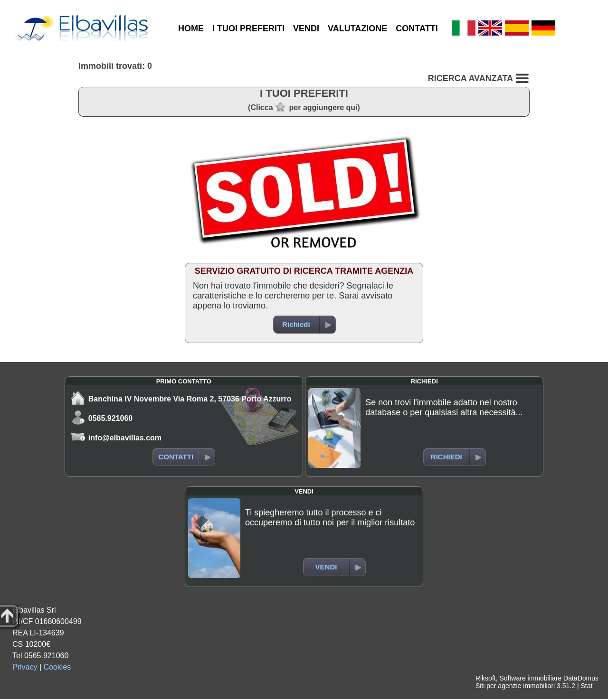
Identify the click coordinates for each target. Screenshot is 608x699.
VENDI (306, 28)
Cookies (57, 667)
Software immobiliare (530, 678)
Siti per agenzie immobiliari (515, 686)
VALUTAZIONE (357, 28)
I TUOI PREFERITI (248, 28)
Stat (586, 686)
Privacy (24, 667)
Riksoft (485, 678)
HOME (191, 28)
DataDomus (580, 678)
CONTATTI (416, 28)
